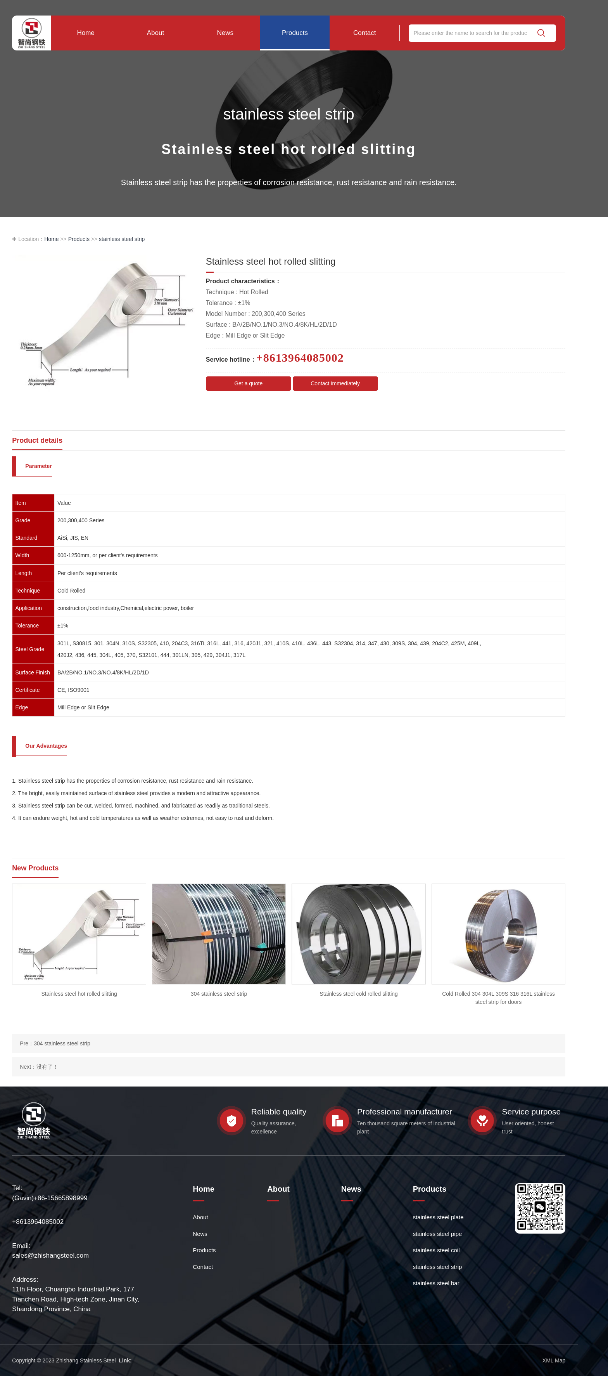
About (155, 32)
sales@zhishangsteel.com (50, 1255)
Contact (364, 32)
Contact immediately (335, 383)
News (225, 32)
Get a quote (248, 383)
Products (295, 32)
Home (85, 32)
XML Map (553, 1360)
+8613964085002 (38, 1221)
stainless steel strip (122, 239)
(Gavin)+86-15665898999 (49, 1198)
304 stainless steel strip (62, 1043)
